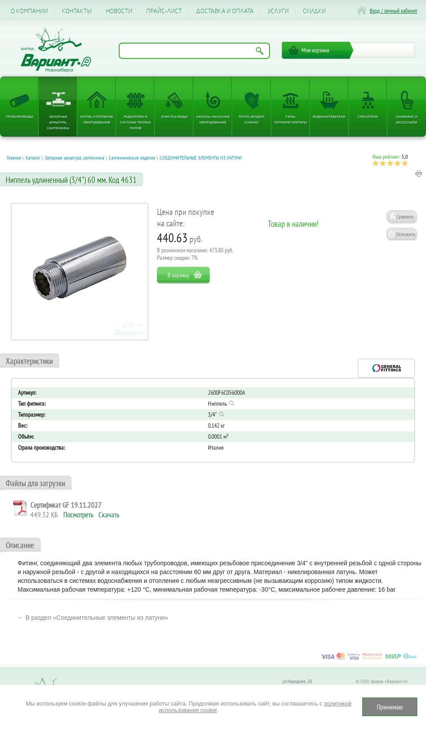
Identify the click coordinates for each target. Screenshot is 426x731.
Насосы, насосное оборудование (213, 119)
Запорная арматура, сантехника (58, 122)
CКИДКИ (314, 11)
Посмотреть (78, 515)
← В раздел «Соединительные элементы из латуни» (93, 617)
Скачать (108, 515)
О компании (29, 11)
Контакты (77, 11)
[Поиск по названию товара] (194, 51)
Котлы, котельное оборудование (96, 119)
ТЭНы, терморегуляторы (290, 119)
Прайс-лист (164, 11)
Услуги (278, 11)
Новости (119, 11)
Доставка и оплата (225, 11)
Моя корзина (315, 50)
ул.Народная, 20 (297, 681)
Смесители (368, 116)
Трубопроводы (19, 116)
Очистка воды (174, 116)
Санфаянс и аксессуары (406, 119)
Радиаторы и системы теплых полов (135, 122)
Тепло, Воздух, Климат (251, 119)
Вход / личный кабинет (393, 11)
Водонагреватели (329, 116)
